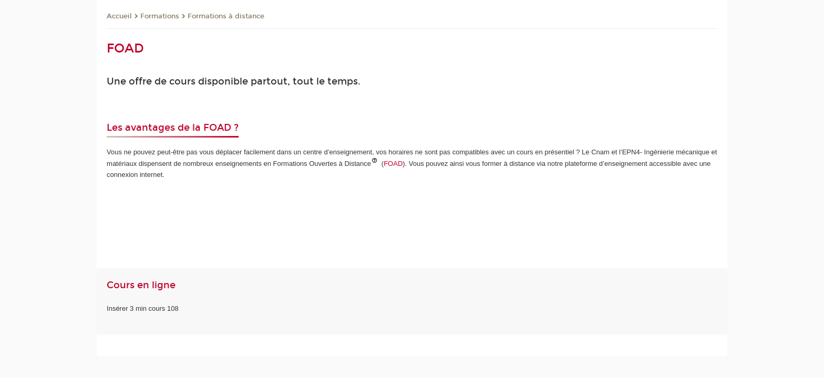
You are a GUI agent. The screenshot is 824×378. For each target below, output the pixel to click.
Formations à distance (226, 16)
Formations (159, 16)
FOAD (393, 163)
